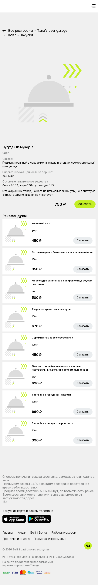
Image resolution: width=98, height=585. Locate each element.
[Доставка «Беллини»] (6, 5)
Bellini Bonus (39, 532)
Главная (8, 532)
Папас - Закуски (19, 35)
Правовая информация (49, 539)
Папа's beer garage (52, 30)
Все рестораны (20, 30)
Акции (22, 532)
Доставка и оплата (16, 539)
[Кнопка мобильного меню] (93, 6)
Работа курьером (63, 532)
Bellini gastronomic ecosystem (31, 549)
